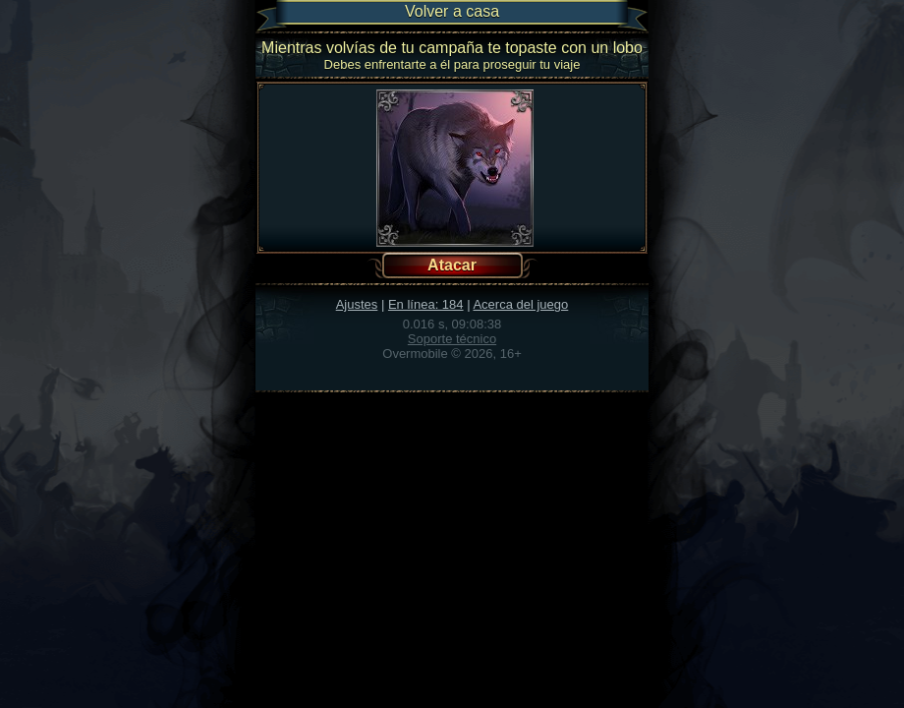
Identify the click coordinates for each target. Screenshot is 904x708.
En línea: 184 (426, 304)
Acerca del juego (520, 304)
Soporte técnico (452, 338)
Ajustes (357, 304)
